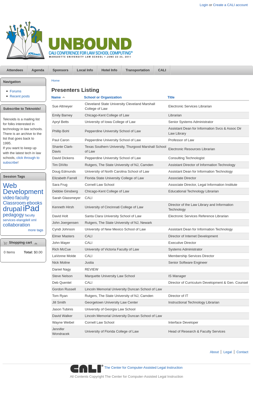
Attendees (15, 70)
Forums (15, 91)
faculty (22, 197)
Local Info (85, 70)
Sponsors (61, 70)
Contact (242, 352)
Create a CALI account (230, 5)
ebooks (34, 203)
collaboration (16, 225)
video (8, 197)
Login (204, 5)
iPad (31, 208)
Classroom (14, 203)
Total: (28, 252)
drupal (12, 209)
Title (171, 97)
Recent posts (20, 96)
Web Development (23, 189)
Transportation (138, 70)
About (214, 352)
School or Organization (103, 97)
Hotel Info (109, 70)
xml (33, 220)
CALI (162, 70)
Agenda (38, 70)
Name (58, 97)
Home (55, 80)
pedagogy (13, 214)
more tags (35, 230)
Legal (227, 352)
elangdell (23, 220)
